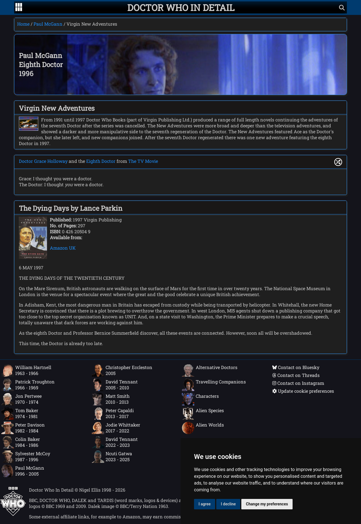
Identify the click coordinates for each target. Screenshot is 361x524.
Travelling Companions (214, 385)
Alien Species (203, 413)
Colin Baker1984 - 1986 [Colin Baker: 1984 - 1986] (20, 442)
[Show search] (342, 7)
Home (23, 24)
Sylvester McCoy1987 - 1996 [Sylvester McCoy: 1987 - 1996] (25, 456)
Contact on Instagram (298, 383)
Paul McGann (48, 24)
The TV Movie (143, 161)
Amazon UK (63, 248)
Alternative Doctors (209, 370)
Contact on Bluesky (295, 367)
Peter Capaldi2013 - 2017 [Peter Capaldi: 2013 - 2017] (113, 413)
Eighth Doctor (100, 161)
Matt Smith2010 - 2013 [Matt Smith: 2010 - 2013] (111, 399)
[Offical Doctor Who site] (13, 514)
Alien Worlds (203, 428)
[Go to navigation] (19, 8)
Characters (200, 399)
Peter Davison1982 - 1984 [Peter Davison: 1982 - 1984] (23, 428)
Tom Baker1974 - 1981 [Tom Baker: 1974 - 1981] (19, 413)
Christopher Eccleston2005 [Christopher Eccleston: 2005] (122, 370)
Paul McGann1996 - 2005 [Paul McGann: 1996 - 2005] (22, 471)
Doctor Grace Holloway (43, 161)
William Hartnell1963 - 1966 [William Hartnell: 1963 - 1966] (26, 370)
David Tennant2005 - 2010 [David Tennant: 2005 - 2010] (115, 385)
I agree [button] (205, 504)
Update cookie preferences (303, 391)
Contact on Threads (296, 375)
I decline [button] (228, 504)
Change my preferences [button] (267, 504)
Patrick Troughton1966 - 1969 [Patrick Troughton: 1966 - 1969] (28, 385)
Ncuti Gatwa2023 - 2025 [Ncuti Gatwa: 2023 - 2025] (112, 456)
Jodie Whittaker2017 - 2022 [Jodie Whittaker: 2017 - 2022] (116, 428)
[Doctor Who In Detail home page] (181, 7)
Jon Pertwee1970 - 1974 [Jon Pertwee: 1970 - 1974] (21, 399)
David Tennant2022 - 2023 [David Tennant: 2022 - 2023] (115, 442)
